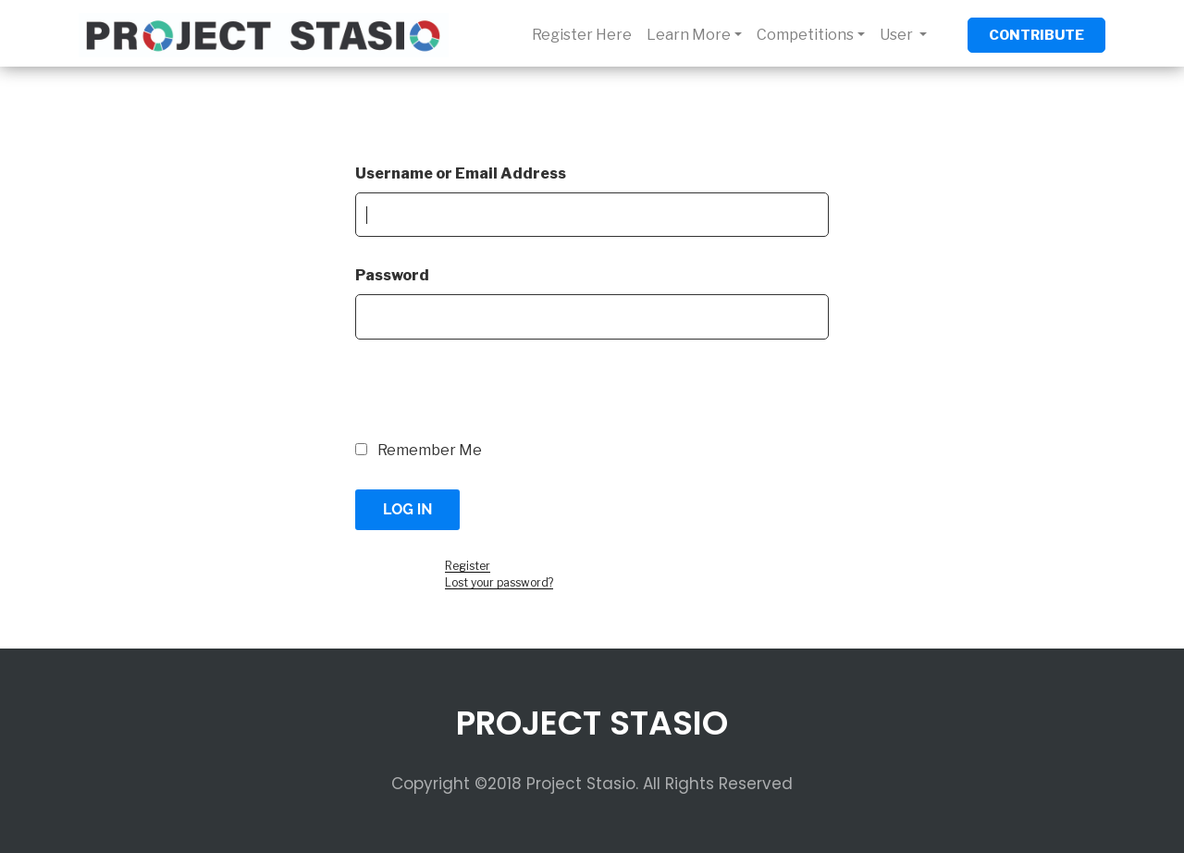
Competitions (805, 34)
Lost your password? (499, 582)
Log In (407, 509)
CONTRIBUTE (1036, 35)
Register (467, 566)
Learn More (689, 34)
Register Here (582, 34)
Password (392, 275)
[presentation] (482, 399)
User (898, 34)
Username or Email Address (460, 173)
